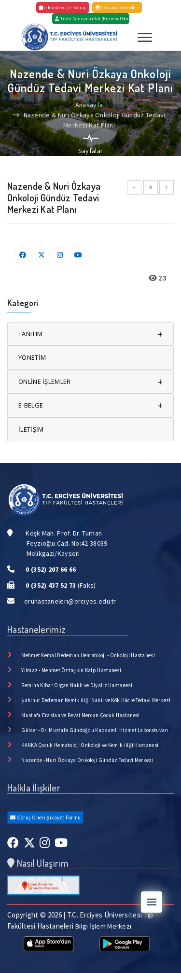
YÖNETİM (32, 357)
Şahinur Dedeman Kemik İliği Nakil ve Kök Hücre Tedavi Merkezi (95, 700)
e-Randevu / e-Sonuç (62, 7)
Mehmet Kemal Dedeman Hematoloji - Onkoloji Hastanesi (88, 655)
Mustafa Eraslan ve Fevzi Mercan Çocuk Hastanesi (80, 715)
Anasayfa (89, 104)
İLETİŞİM (30, 429)
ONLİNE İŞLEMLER (90, 381)
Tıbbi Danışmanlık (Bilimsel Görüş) (92, 18)
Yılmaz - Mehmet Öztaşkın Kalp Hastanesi (71, 670)
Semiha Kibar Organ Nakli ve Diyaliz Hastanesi (76, 685)
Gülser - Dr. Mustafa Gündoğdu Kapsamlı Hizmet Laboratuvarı (94, 730)
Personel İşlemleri (117, 7)
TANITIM (90, 333)
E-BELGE (90, 405)
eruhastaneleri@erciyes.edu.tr (70, 601)
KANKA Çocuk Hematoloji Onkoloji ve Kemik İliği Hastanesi (89, 745)
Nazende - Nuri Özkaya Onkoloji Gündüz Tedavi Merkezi (87, 760)
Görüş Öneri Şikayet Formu (45, 817)
